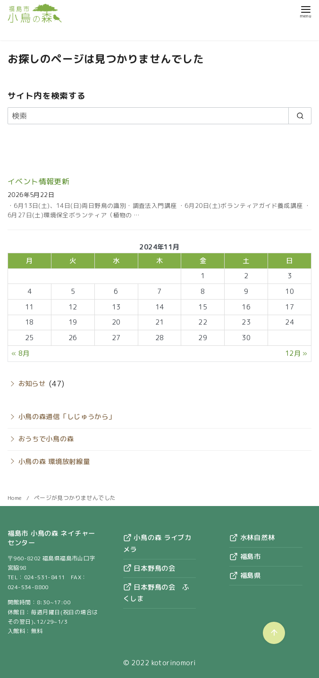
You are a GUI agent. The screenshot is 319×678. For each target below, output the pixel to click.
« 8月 (20, 353)
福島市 (245, 556)
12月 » (296, 353)
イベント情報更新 (38, 181)
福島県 (245, 575)
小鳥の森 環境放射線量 (54, 461)
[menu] (305, 11)
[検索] (159, 115)
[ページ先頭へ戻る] (274, 633)
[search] (299, 115)
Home (16, 498)
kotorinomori (173, 663)
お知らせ (32, 383)
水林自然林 (252, 537)
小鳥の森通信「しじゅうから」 (67, 416)
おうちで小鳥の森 (46, 439)
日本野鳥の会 (149, 568)
